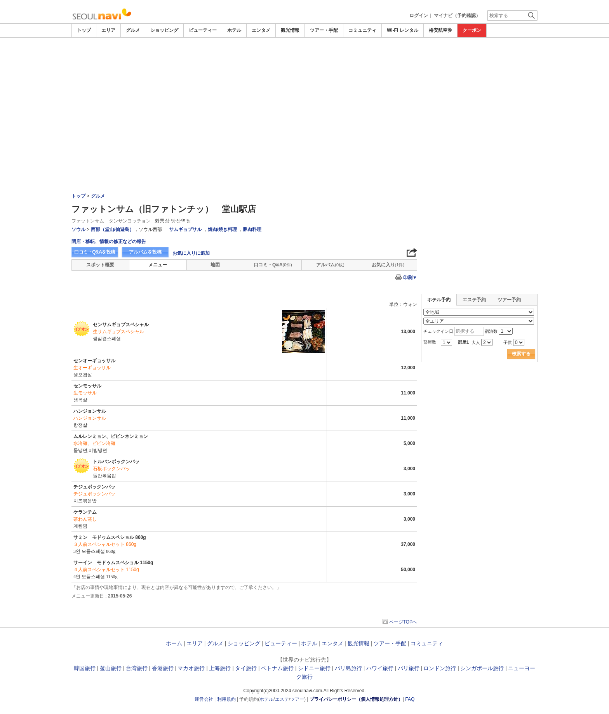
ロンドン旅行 (439, 668)
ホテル (234, 30)
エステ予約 (474, 299)
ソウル (78, 229)
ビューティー (203, 30)
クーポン (472, 30)
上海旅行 (220, 668)
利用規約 (226, 699)
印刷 (410, 277)
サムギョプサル (185, 229)
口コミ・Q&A (273, 265)
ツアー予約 (509, 299)
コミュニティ (362, 30)
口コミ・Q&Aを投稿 (94, 252)
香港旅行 (163, 668)
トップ (84, 30)
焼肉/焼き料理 (222, 229)
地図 (215, 265)
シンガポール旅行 (482, 668)
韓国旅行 (85, 668)
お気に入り (388, 265)
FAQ (409, 699)
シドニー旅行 (314, 668)
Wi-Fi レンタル (402, 30)
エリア (108, 30)
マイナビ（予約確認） (457, 15)
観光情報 (290, 30)
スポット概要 (100, 265)
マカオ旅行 (191, 668)
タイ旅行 (246, 668)
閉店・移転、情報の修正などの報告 (108, 241)
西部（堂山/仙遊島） (112, 229)
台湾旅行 (137, 668)
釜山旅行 (111, 668)
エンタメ (261, 30)
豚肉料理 (252, 229)
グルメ (133, 30)
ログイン (418, 15)
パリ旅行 (408, 668)
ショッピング (164, 30)
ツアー (297, 699)
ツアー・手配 (324, 30)
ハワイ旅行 (379, 668)
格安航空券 (440, 30)
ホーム (174, 643)
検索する (521, 353)
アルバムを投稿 (145, 252)
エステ (282, 699)
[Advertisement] (304, 96)
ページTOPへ (403, 622)
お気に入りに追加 (191, 253)
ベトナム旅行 (277, 668)
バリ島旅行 (348, 668)
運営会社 (204, 699)
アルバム (330, 265)
